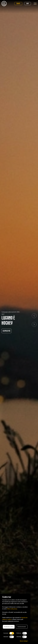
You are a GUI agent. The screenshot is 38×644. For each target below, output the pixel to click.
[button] (34, 315)
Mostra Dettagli (24, 641)
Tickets (18, 3)
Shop (27, 3)
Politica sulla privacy (12, 609)
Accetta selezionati (22, 626)
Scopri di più (6, 331)
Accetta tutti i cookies (8, 626)
